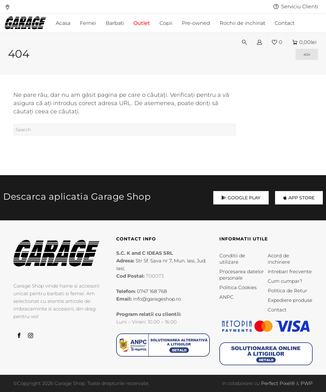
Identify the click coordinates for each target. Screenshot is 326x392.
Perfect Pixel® (278, 383)
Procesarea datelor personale (241, 274)
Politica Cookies (238, 287)
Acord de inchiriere (279, 259)
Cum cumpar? (285, 281)
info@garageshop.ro (157, 299)
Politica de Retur (287, 291)
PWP (307, 383)
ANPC (226, 297)
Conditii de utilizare (232, 259)
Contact (277, 310)
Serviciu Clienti (295, 7)
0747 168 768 (152, 291)
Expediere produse (290, 300)
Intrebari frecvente (290, 271)
